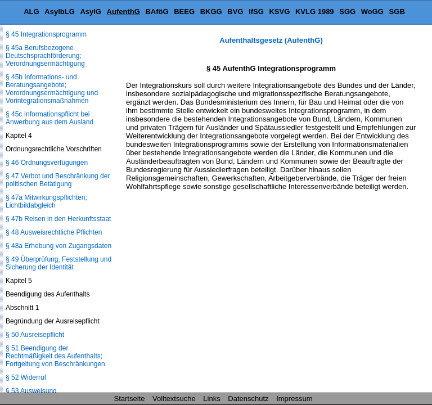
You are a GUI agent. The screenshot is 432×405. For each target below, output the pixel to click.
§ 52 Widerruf (26, 377)
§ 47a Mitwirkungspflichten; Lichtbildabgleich (46, 201)
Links (211, 398)
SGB (397, 11)
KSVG (279, 11)
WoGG (372, 11)
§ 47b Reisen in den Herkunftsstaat (58, 219)
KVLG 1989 (314, 11)
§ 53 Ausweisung (31, 391)
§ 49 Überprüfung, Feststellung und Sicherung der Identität (58, 263)
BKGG (211, 11)
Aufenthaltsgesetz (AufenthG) (270, 40)
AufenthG (123, 11)
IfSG (256, 11)
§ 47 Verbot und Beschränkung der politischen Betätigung (58, 180)
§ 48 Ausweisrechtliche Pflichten (54, 232)
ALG (31, 11)
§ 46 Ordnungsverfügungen (47, 162)
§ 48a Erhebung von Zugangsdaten (58, 246)
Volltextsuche (174, 398)
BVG (235, 11)
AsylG (90, 11)
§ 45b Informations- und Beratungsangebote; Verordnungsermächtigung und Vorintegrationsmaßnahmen (52, 89)
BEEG (184, 11)
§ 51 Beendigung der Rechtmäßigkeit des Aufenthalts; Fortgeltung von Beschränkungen (55, 356)
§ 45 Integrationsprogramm (46, 34)
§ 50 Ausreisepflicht (35, 335)
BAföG (156, 11)
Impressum (294, 398)
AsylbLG (59, 11)
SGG (347, 11)
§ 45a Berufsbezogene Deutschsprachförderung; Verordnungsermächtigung (45, 56)
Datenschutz (248, 398)
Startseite (129, 398)
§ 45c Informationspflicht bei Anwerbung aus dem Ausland (49, 118)
